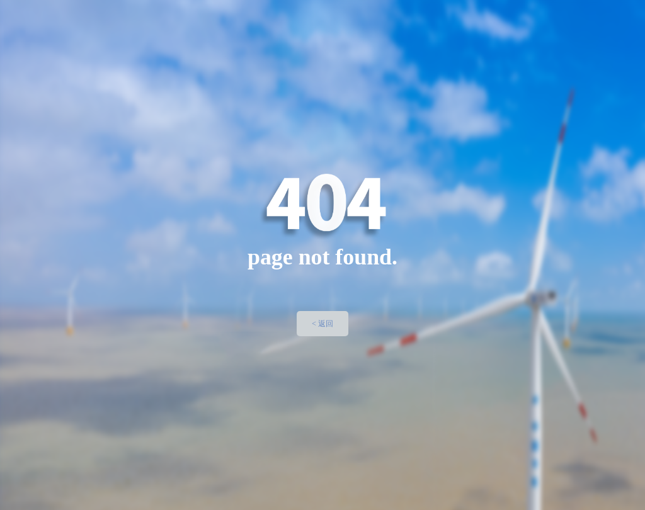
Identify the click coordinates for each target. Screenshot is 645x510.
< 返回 (322, 323)
